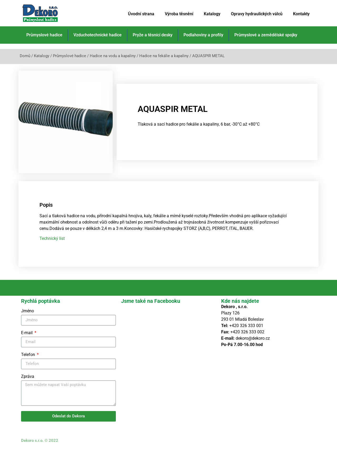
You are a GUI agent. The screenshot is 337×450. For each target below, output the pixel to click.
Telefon (28, 355)
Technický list (52, 238)
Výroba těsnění (179, 13)
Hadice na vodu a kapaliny (113, 55)
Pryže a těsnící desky (152, 34)
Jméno (27, 311)
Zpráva (27, 376)
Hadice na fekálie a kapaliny (164, 55)
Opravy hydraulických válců (257, 13)
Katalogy (212, 13)
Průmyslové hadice (44, 34)
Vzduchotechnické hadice (97, 34)
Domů (25, 55)
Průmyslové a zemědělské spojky (265, 34)
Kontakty (301, 13)
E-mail (27, 333)
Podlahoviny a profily (203, 34)
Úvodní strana (141, 13)
